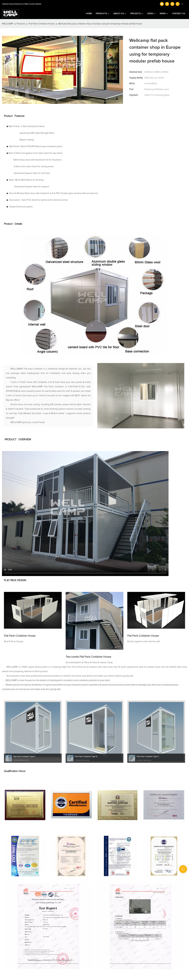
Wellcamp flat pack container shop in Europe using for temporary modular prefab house (100, 24)
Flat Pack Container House (41, 24)
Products (21, 24)
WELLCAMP (7, 24)
